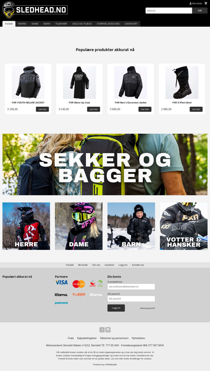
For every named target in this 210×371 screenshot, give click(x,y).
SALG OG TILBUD (81, 23)
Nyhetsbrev (138, 338)
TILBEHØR (61, 23)
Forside (9, 23)
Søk (200, 10)
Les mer (115, 358)
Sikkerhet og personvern (114, 338)
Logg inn (123, 265)
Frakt (71, 338)
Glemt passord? (147, 308)
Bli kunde (83, 265)
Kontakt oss (138, 265)
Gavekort (109, 265)
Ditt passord (113, 294)
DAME (35, 23)
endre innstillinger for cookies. (138, 358)
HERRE (22, 23)
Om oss (96, 265)
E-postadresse (114, 282)
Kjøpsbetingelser (87, 338)
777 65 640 (112, 345)
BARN (47, 23)
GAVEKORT (131, 23)
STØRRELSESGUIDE (108, 23)
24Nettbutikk (111, 364)
